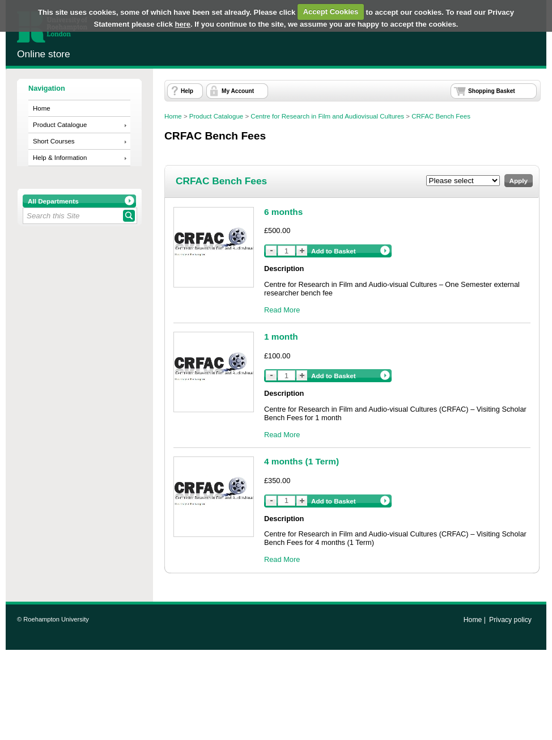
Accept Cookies (331, 11)
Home (41, 108)
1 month (281, 336)
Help (187, 91)
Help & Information (60, 157)
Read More (282, 310)
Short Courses (54, 141)
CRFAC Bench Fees (440, 116)
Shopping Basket (491, 91)
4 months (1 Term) (301, 461)
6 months (283, 212)
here (182, 24)
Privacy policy (510, 620)
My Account (238, 91)
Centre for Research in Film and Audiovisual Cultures (327, 116)
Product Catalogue (60, 124)
